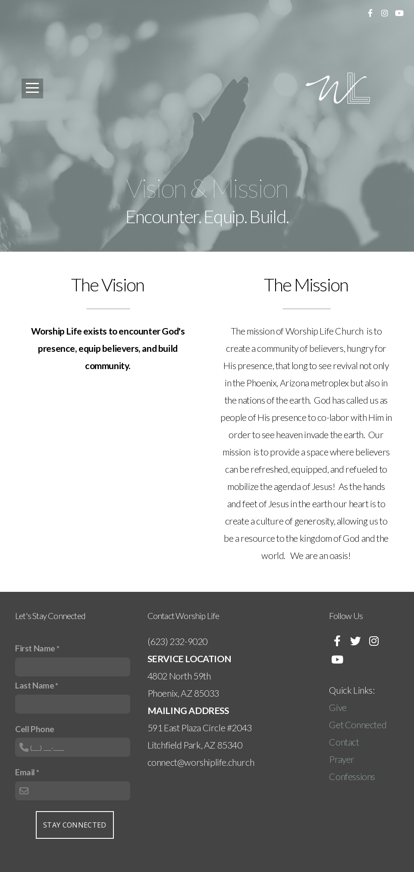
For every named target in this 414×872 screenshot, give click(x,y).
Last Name (34, 685)
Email (25, 772)
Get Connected (357, 724)
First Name (35, 648)
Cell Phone (34, 729)
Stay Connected (74, 825)
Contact (344, 742)
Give (338, 707)
